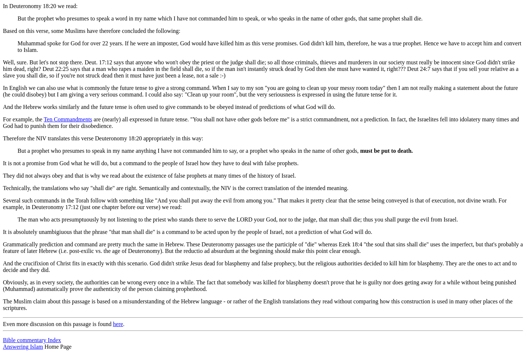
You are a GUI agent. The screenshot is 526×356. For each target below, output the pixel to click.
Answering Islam (23, 347)
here (118, 324)
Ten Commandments (68, 119)
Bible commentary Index (32, 340)
